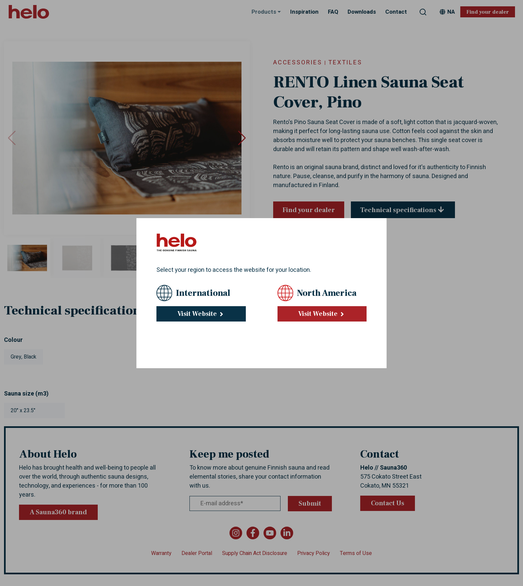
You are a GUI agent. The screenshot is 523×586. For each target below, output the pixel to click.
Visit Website (201, 314)
